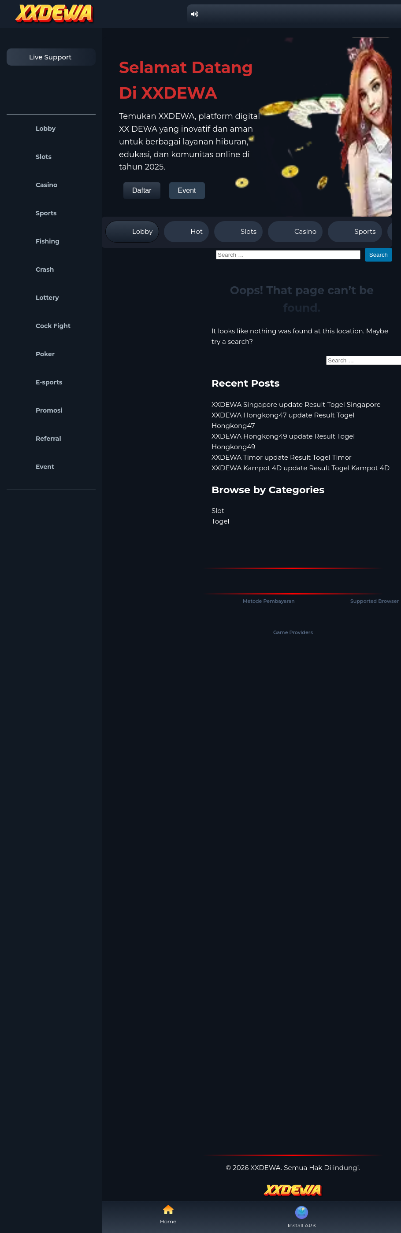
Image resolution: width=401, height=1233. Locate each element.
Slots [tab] (238, 231)
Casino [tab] (295, 231)
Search (378, 254)
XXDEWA (265, 1167)
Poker (33, 354)
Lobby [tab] (132, 231)
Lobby (33, 129)
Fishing (35, 241)
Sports (34, 213)
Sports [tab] (354, 231)
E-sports (37, 382)
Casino (34, 185)
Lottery (35, 298)
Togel (221, 521)
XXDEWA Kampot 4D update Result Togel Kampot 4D (301, 468)
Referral (36, 439)
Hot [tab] (186, 231)
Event (32, 467)
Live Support (41, 57)
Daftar (142, 190)
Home (168, 1214)
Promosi (37, 410)
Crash (32, 269)
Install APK (302, 1216)
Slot (218, 510)
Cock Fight (41, 326)
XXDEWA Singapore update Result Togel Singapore (296, 404)
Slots (31, 157)
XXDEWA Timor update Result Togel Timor (282, 457)
